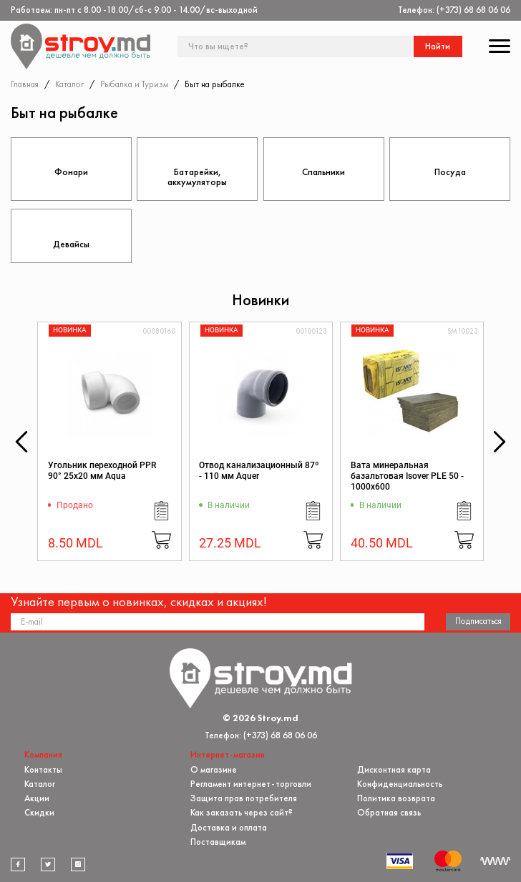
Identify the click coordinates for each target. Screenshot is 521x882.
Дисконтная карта (394, 768)
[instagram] (78, 864)
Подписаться (478, 620)
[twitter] (48, 864)
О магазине (213, 768)
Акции (36, 798)
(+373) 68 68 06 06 (473, 9)
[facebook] (18, 864)
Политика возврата (396, 798)
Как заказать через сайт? (241, 812)
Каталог (69, 84)
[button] (21, 441)
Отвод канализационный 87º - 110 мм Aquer (258, 470)
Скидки (39, 812)
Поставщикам (217, 841)
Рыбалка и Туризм (134, 84)
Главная (25, 84)
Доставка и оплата (228, 826)
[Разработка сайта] (495, 861)
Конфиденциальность (399, 783)
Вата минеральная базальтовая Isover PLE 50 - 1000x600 (407, 476)
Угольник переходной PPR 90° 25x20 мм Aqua (102, 470)
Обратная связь (389, 812)
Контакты (43, 768)
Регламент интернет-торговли (250, 783)
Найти (437, 46)
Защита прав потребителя (243, 798)
